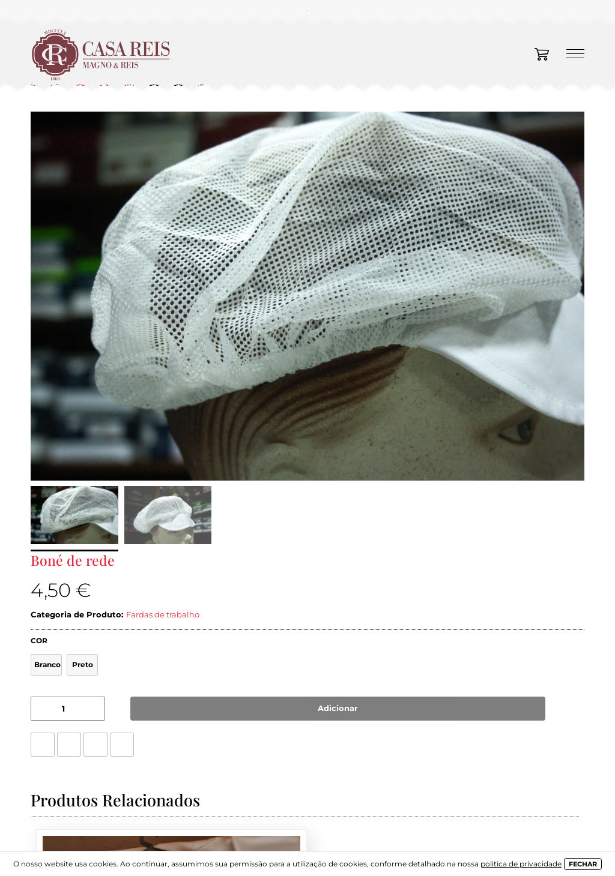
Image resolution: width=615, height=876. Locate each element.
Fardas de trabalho (162, 614)
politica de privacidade (521, 863)
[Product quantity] (68, 709)
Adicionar (338, 708)
